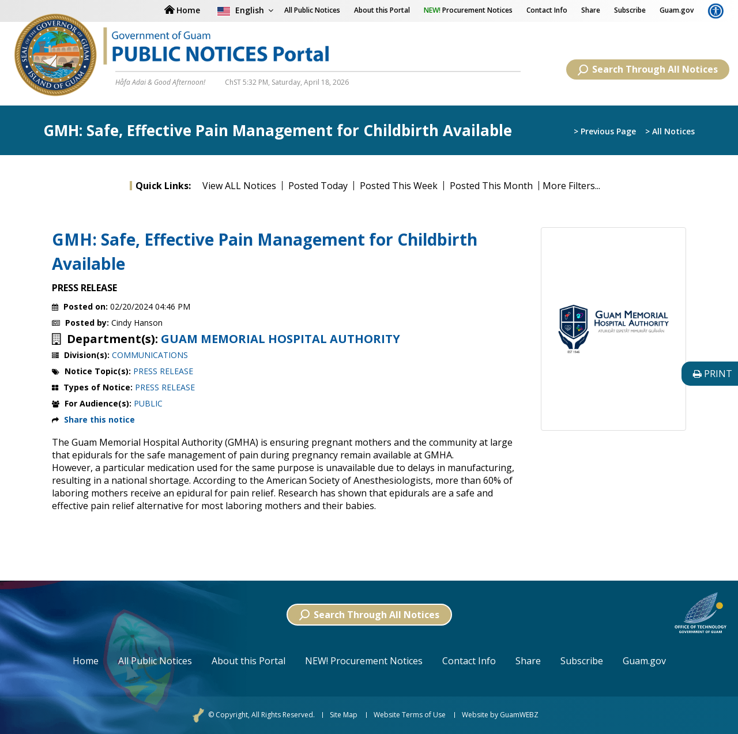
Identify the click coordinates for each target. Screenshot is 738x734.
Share (590, 10)
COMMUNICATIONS (150, 354)
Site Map (343, 715)
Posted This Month (491, 185)
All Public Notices (155, 660)
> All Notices (670, 131)
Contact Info (546, 10)
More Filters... (571, 185)
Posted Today (318, 185)
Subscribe (630, 10)
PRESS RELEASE (163, 371)
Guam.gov (677, 10)
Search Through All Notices (648, 69)
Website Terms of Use (410, 715)
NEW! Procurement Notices (364, 660)
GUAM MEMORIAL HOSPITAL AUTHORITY (280, 339)
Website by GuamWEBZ (500, 715)
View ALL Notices (239, 185)
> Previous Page (605, 131)
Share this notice (99, 419)
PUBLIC (148, 403)
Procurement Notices (468, 10)
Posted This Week (399, 185)
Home (86, 660)
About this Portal (382, 10)
